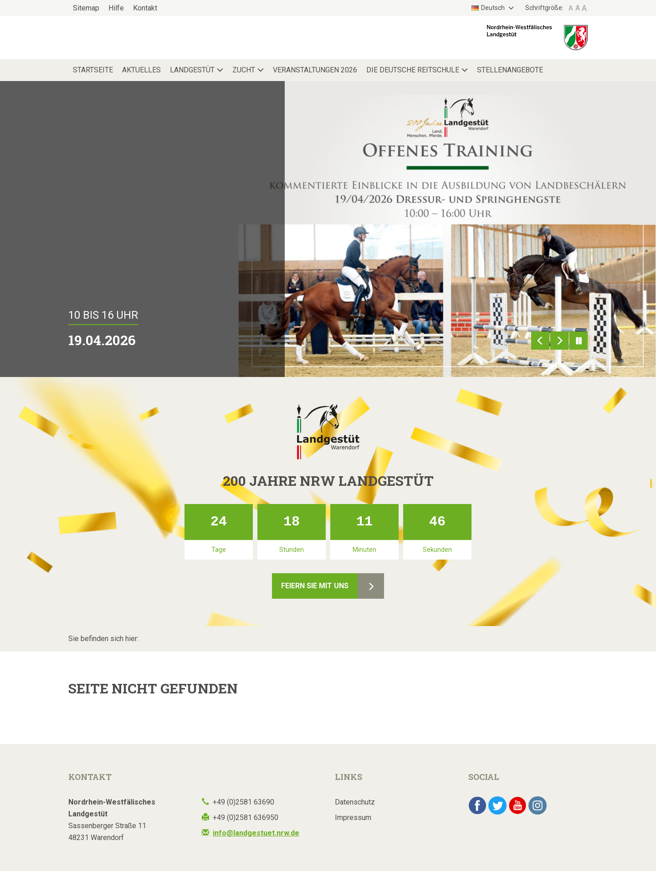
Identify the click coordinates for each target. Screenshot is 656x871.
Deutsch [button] (489, 7)
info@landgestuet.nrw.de (256, 833)
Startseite (93, 70)
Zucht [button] (243, 70)
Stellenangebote (510, 70)
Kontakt (145, 8)
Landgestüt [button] (192, 70)
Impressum (353, 817)
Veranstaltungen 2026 (315, 70)
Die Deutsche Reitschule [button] (412, 70)
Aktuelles (141, 70)
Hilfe (116, 8)
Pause (578, 340)
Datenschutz (355, 802)
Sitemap (86, 8)
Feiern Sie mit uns (314, 585)
